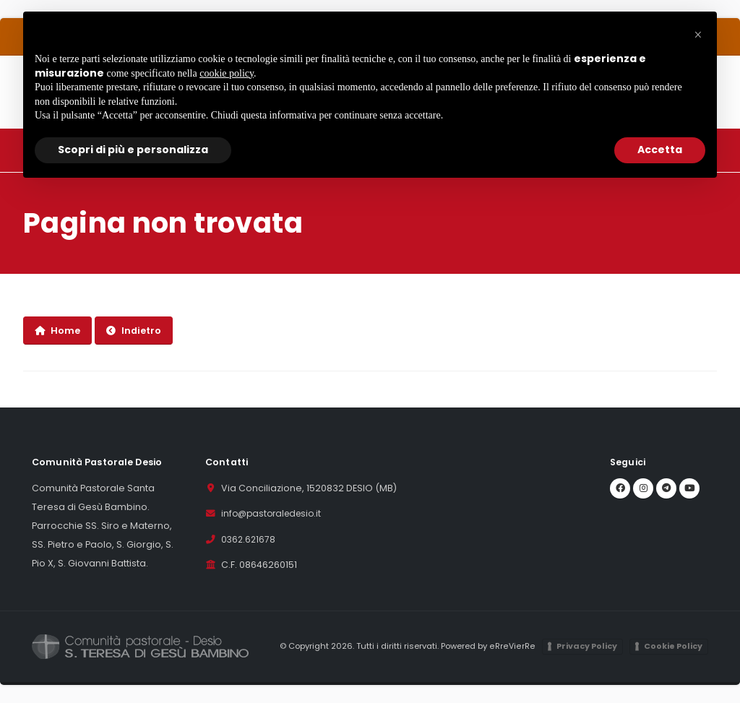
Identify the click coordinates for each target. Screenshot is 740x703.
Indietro (133, 330)
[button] (698, 34)
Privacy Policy (586, 646)
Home (57, 330)
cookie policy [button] (226, 73)
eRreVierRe (513, 646)
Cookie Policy (673, 646)
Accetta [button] (659, 149)
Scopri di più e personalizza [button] (133, 149)
